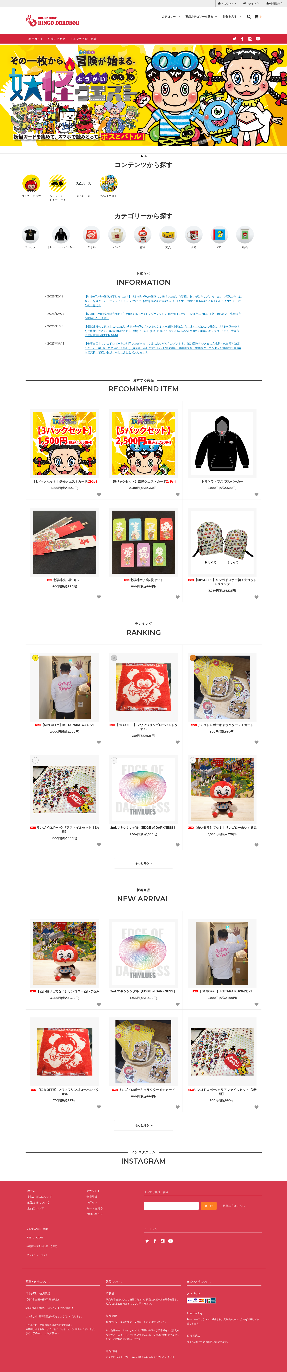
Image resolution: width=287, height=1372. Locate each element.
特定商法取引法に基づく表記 (43, 1235)
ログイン (251, 3)
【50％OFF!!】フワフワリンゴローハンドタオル (143, 727)
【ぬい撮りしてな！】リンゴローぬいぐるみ (222, 827)
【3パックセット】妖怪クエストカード (64, 481)
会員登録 (275, 3)
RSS (28, 1229)
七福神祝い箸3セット (65, 580)
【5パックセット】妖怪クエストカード (143, 481)
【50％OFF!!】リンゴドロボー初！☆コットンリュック (222, 582)
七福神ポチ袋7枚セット (143, 580)
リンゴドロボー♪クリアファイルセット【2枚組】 (65, 829)
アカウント (227, 3)
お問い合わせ (57, 38)
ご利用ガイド (34, 38)
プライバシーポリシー (39, 1241)
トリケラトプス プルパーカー (222, 481)
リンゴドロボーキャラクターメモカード (222, 725)
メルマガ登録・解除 (83, 38)
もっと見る (144, 862)
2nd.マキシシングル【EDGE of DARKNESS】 (143, 827)
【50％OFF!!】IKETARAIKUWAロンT (65, 725)
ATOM (37, 1229)
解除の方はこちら (234, 1201)
